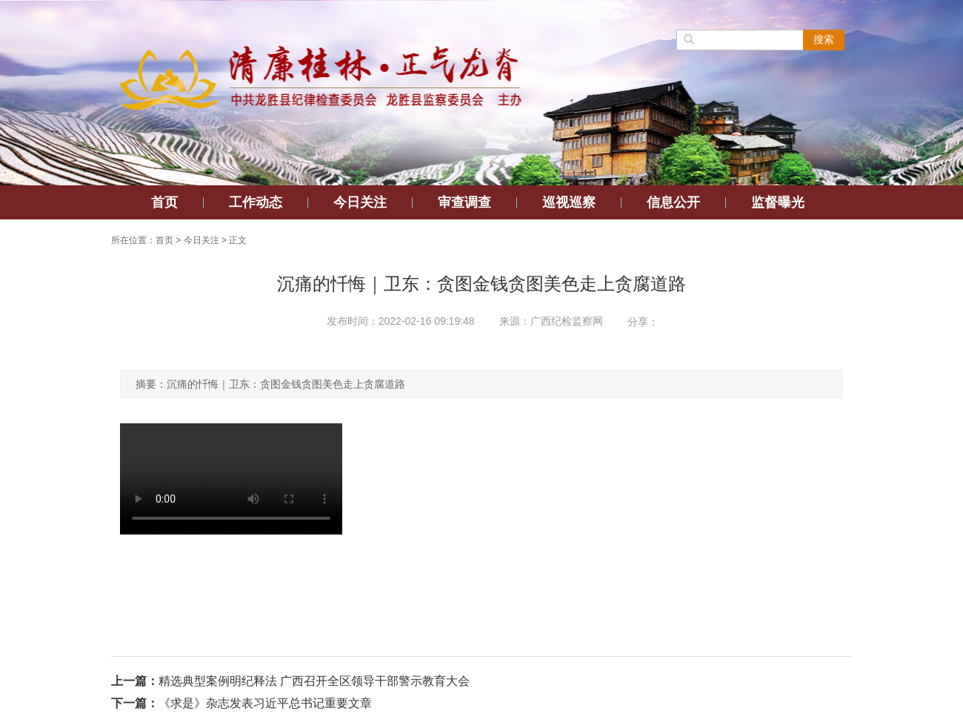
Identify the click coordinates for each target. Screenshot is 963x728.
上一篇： (135, 681)
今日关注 (360, 202)
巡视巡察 (569, 202)
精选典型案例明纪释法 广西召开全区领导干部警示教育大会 (314, 681)
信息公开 (673, 202)
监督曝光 (777, 202)
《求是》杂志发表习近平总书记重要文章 (265, 703)
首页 (164, 202)
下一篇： (135, 703)
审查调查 (464, 202)
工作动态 (255, 202)
